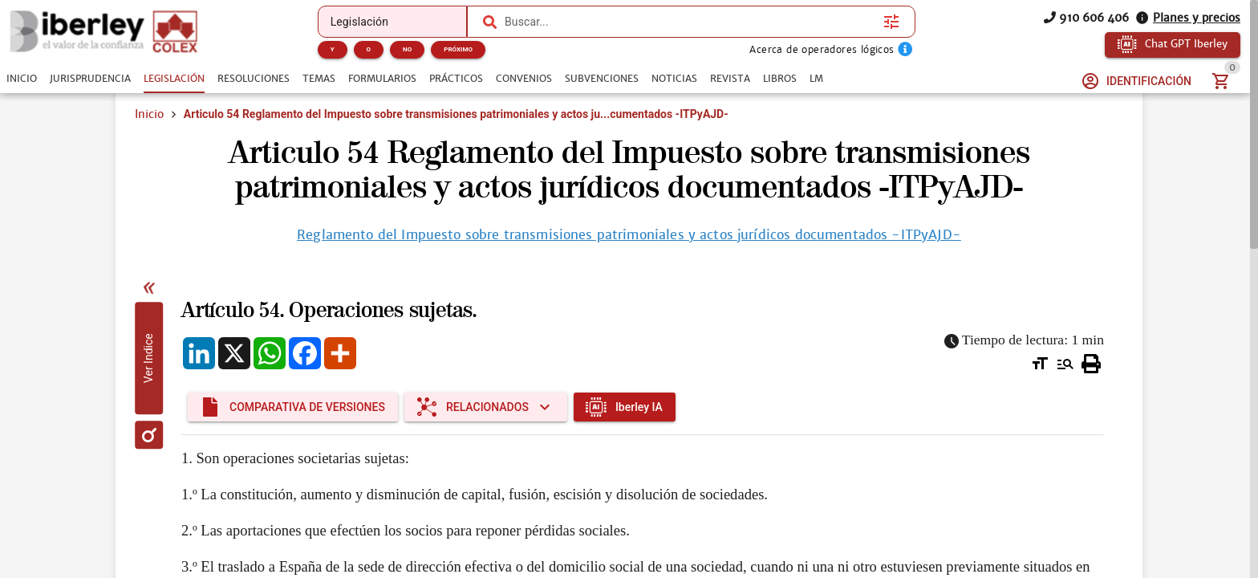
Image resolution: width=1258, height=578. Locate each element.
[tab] (21, 78)
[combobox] (690, 21)
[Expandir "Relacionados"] (485, 407)
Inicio (149, 114)
